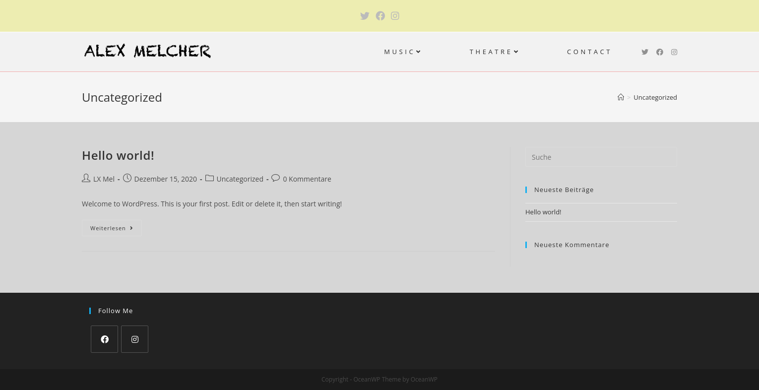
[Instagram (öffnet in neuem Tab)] (395, 15)
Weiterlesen (116, 229)
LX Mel (104, 179)
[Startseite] (621, 97)
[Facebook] (104, 339)
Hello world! (118, 155)
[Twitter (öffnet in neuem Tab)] (365, 15)
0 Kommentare (307, 179)
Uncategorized (240, 179)
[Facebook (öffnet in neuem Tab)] (380, 15)
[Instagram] (134, 339)
